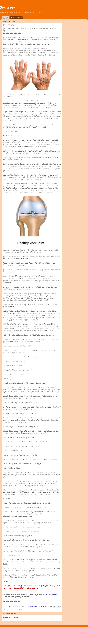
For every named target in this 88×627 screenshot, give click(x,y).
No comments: (43, 606)
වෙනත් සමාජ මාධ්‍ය (16, 17)
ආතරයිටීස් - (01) (8, 25)
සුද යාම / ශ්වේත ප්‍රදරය (10, 617)
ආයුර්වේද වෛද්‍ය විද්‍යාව (15, 609)
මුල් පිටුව (5, 17)
